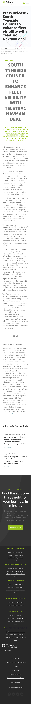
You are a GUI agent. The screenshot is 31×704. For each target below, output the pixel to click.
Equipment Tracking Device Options (15, 634)
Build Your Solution (15, 527)
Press (18, 49)
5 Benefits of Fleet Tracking (15, 555)
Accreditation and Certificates (15, 678)
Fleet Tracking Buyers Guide (15, 558)
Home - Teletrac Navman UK (8, 49)
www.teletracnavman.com (16, 414)
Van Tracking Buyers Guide (15, 587)
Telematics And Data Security (15, 621)
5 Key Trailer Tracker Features (15, 605)
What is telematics (15, 616)
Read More (7, 447)
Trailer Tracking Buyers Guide (15, 602)
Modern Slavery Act (15, 674)
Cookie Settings (15, 682)
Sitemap (15, 666)
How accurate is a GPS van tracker (15, 590)
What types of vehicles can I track (15, 574)
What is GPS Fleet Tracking (15, 552)
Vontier (4, 650)
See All (15, 560)
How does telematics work (15, 618)
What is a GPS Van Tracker (15, 585)
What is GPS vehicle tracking (15, 568)
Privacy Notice (15, 670)
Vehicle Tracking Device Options (15, 571)
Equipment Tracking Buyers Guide (15, 632)
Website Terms (15, 658)
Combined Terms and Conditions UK (15, 662)
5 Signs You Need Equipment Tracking (15, 637)
